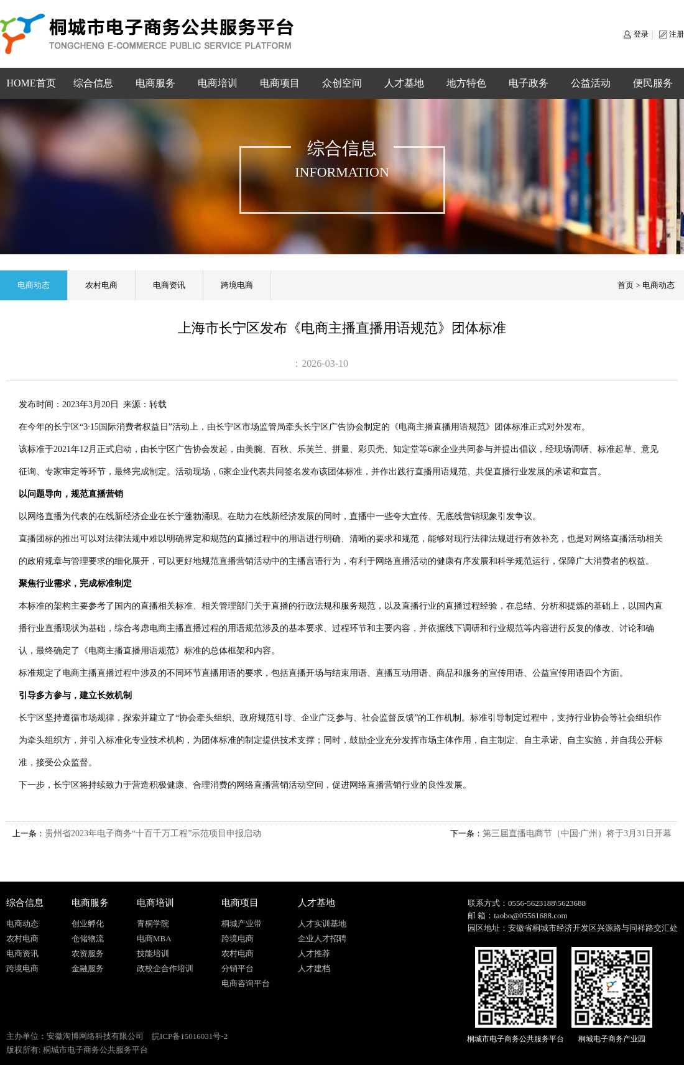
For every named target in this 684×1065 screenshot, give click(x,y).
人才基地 (404, 83)
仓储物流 (88, 938)
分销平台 (237, 968)
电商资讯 (169, 285)
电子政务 (528, 83)
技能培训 (153, 953)
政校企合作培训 (165, 968)
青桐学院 (153, 923)
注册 (676, 34)
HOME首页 (30, 83)
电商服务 (155, 83)
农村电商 (101, 285)
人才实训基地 (322, 923)
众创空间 (342, 83)
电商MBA (154, 938)
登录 (641, 34)
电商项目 (280, 83)
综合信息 (93, 83)
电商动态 (33, 285)
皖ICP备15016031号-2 (190, 1036)
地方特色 (466, 83)
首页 (625, 285)
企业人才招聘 (322, 938)
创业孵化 (88, 923)
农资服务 (88, 953)
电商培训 (218, 83)
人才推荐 (314, 953)
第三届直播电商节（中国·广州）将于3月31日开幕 (577, 833)
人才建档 (314, 968)
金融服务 (88, 968)
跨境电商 (237, 285)
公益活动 (591, 83)
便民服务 (653, 83)
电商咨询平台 (245, 983)
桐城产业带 (241, 923)
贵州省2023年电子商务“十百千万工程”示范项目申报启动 (153, 833)
